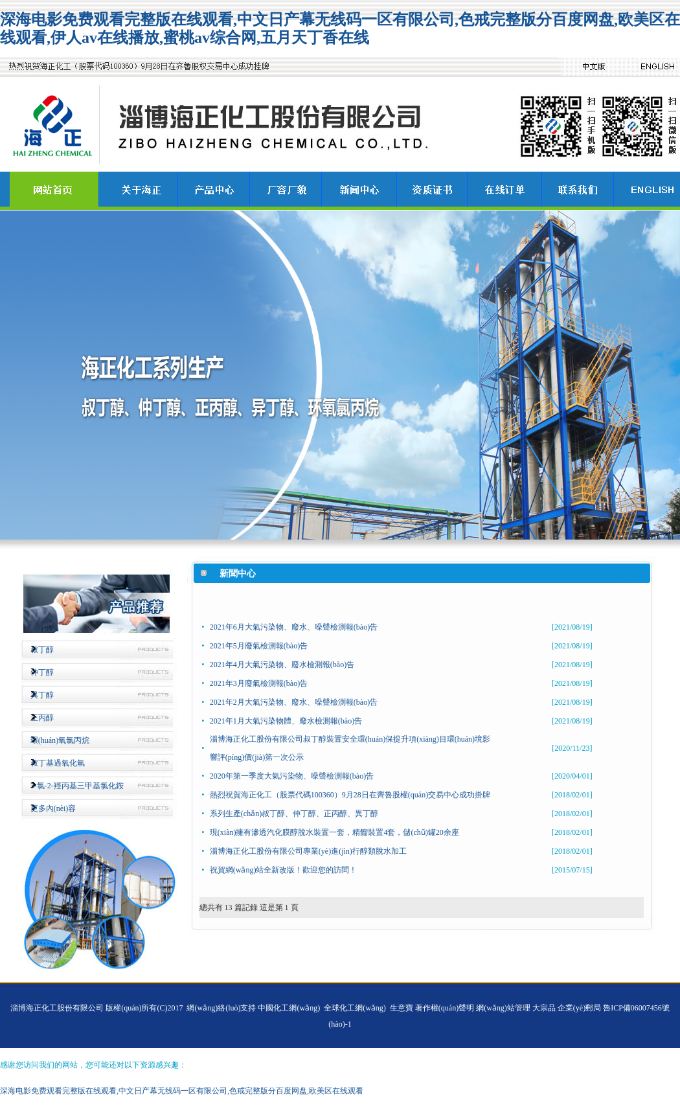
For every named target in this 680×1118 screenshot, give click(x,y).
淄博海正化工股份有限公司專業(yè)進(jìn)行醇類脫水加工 (308, 851)
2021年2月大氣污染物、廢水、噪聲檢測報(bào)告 (294, 702)
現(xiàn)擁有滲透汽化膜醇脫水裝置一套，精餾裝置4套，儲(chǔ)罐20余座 (334, 832)
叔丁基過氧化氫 (57, 763)
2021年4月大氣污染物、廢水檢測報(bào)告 (282, 664)
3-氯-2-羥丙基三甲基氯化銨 (77, 785)
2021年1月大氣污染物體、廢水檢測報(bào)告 (286, 720)
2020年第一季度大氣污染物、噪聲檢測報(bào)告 (292, 776)
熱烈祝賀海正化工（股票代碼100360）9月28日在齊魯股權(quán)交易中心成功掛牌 (350, 794)
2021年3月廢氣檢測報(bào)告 (259, 683)
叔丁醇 (42, 649)
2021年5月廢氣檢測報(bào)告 (259, 645)
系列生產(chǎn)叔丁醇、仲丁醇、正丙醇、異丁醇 (294, 813)
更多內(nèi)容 (53, 808)
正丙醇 (42, 717)
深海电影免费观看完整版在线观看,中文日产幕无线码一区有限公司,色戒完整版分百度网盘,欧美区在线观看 (181, 1090)
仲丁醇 (42, 672)
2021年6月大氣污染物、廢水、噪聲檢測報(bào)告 (294, 627)
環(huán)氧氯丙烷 (59, 740)
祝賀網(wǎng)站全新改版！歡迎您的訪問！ (283, 869)
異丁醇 (42, 695)
